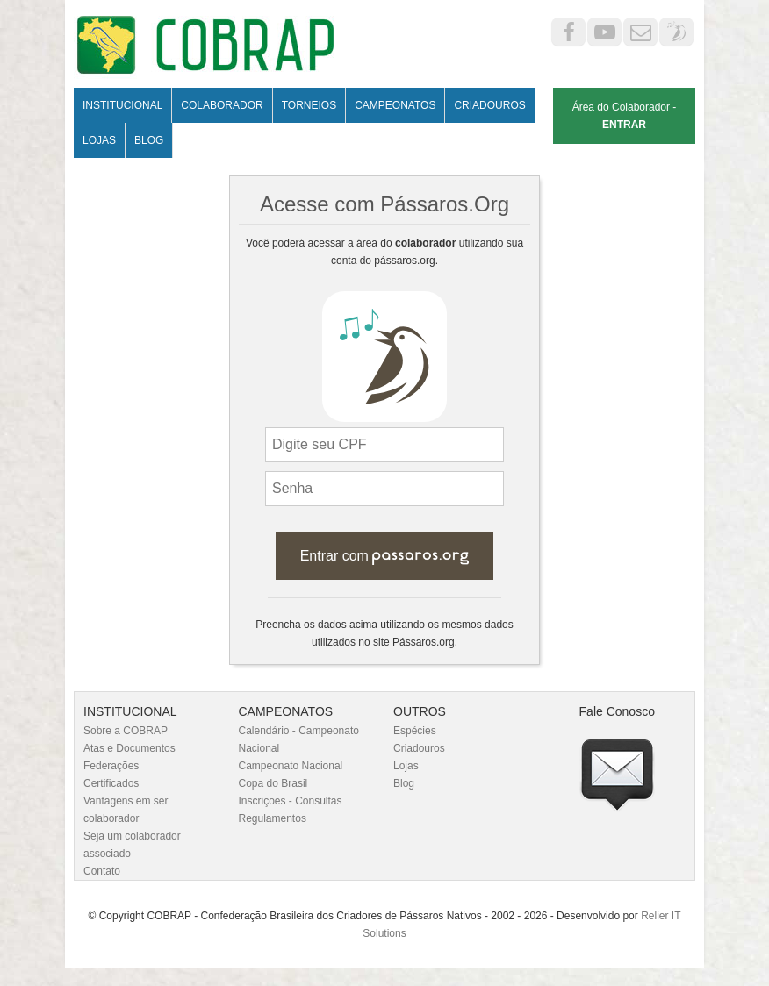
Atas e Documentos (129, 748)
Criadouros (489, 105)
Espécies (414, 731)
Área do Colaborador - (624, 116)
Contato (101, 871)
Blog (148, 140)
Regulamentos (272, 818)
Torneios (309, 105)
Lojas (99, 140)
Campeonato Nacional (291, 766)
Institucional (122, 105)
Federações (111, 766)
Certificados (111, 783)
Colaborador (221, 105)
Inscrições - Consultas (290, 801)
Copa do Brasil (273, 783)
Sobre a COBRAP (125, 731)
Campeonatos (395, 105)
